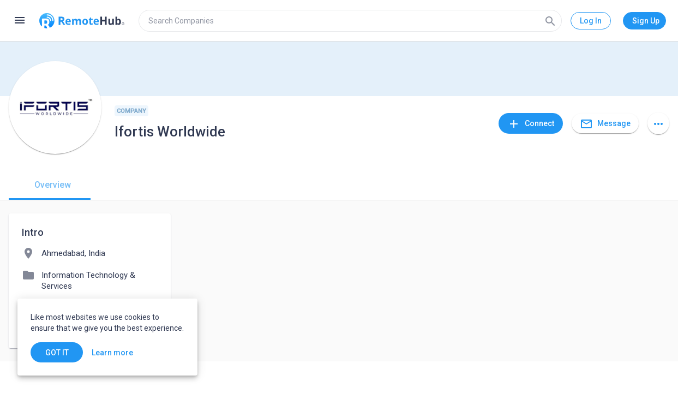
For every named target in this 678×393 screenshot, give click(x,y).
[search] (350, 20)
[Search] (550, 21)
